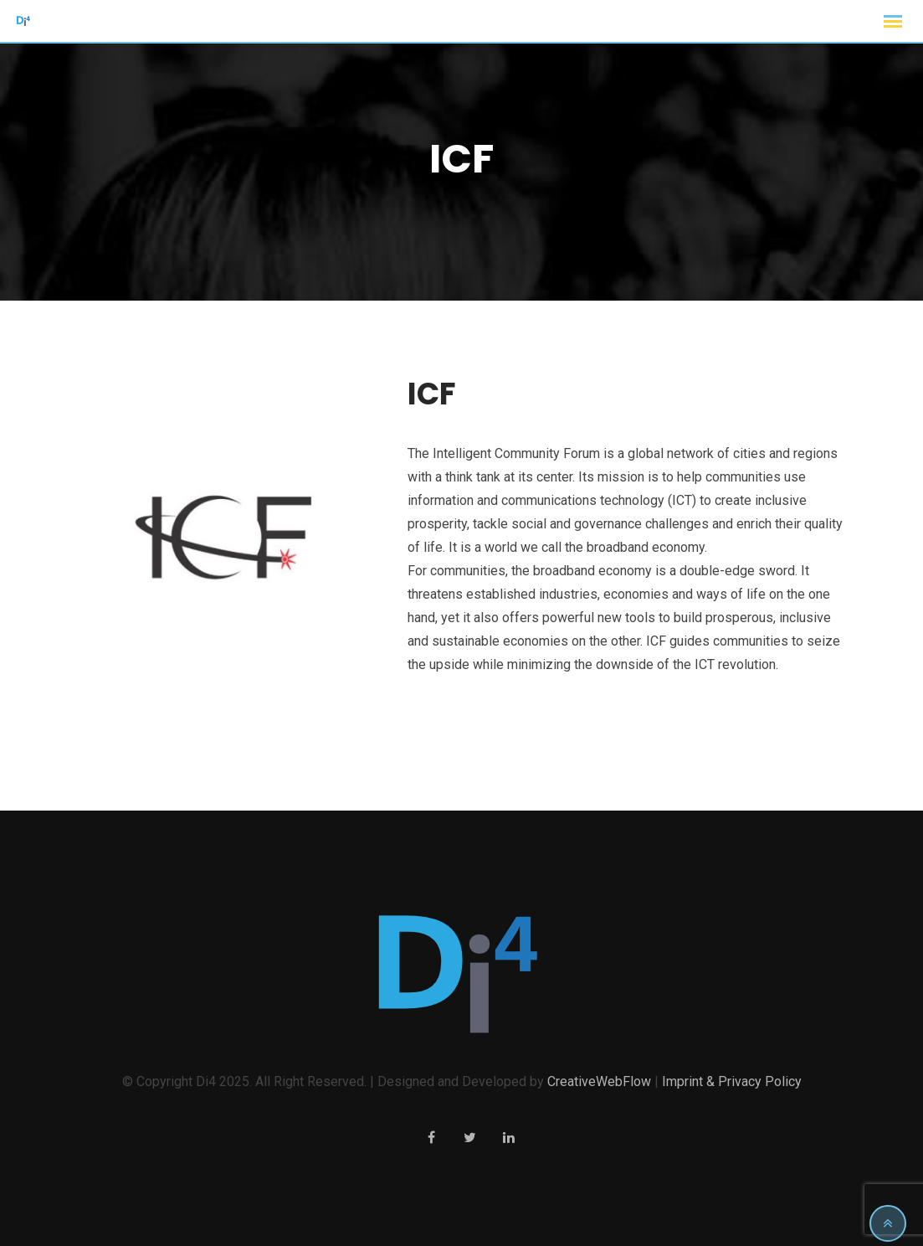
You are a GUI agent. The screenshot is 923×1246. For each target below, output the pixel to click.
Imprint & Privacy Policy (732, 1081)
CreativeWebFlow (599, 1081)
